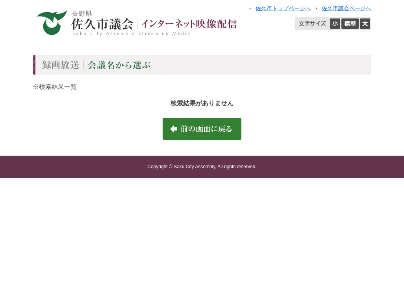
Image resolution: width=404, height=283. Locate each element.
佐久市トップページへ (283, 8)
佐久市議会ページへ (346, 8)
